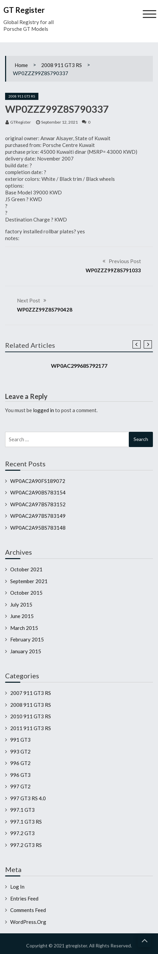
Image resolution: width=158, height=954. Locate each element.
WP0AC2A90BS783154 (38, 492)
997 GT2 (20, 786)
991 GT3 (20, 740)
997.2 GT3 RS (26, 845)
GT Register (24, 10)
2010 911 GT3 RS (30, 716)
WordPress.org (28, 922)
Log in (17, 887)
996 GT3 (20, 775)
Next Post (28, 300)
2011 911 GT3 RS (30, 728)
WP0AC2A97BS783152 (38, 504)
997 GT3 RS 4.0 (28, 798)
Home (21, 65)
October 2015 (26, 593)
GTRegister (20, 122)
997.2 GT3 (22, 833)
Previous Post (125, 261)
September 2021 (29, 581)
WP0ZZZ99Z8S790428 (44, 309)
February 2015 (27, 639)
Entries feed (24, 898)
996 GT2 (20, 763)
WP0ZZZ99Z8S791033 (113, 270)
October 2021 (26, 569)
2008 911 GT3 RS (61, 65)
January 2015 (25, 651)
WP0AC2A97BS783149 (38, 516)
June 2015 (22, 616)
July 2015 (21, 604)
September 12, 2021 (59, 122)
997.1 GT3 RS (26, 822)
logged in (43, 410)
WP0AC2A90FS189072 (37, 481)
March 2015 (24, 628)
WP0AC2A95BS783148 (38, 528)
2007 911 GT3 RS (30, 693)
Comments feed (28, 910)
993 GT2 (20, 751)
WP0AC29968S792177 (79, 365)
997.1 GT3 (22, 810)
